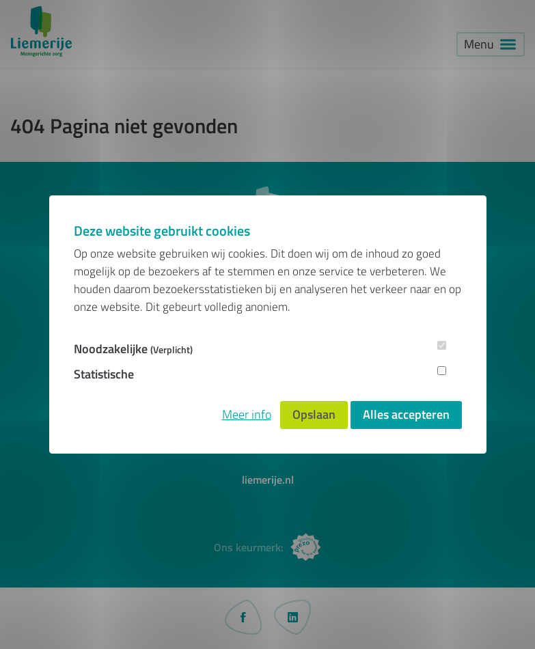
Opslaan (313, 414)
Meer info (246, 414)
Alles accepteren (406, 414)
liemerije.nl (268, 479)
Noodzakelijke (133, 349)
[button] (490, 44)
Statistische (104, 374)
